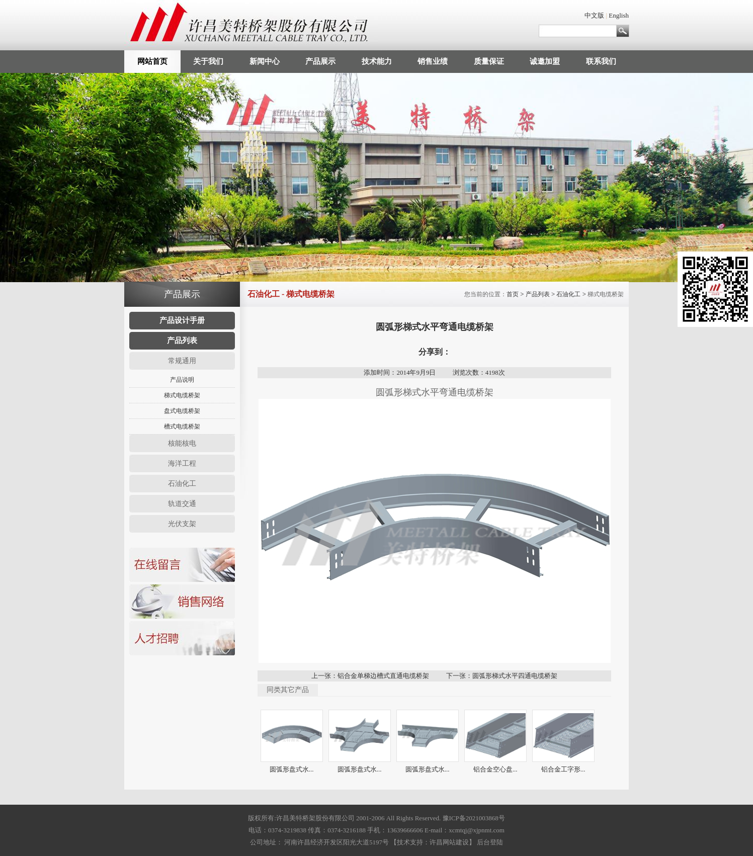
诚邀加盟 (545, 61)
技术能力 (377, 61)
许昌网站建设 (449, 842)
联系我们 (601, 61)
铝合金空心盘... (495, 769)
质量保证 (489, 61)
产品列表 (182, 340)
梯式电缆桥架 (182, 395)
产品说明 (182, 379)
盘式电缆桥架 (182, 410)
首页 (513, 294)
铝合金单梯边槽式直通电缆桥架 (383, 675)
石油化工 (568, 294)
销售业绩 (432, 61)
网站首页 (152, 61)
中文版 (594, 15)
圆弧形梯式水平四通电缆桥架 (514, 675)
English (619, 15)
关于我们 (208, 61)
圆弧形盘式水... (292, 769)
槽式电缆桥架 (182, 426)
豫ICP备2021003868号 (474, 818)
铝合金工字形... (563, 769)
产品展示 (320, 61)
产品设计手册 (182, 320)
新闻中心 (264, 61)
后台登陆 (490, 842)
